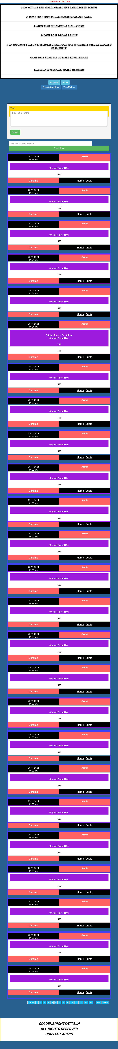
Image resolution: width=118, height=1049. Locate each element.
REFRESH (54, 82)
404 (98, 1004)
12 (81, 1004)
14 (91, 1004)
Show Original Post (51, 87)
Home (65, 82)
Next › (105, 1004)
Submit (15, 132)
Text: (12, 108)
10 (72, 1004)
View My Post (69, 87)
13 (86, 1004)
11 (76, 1004)
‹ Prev (31, 1004)
